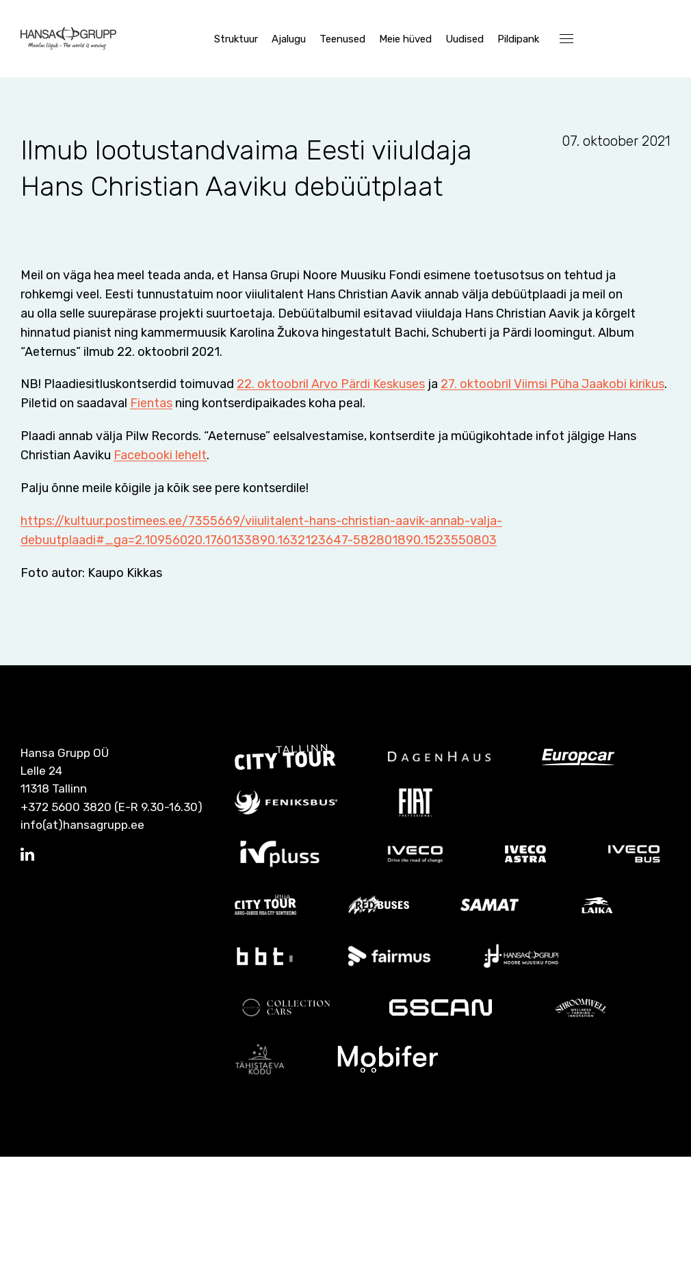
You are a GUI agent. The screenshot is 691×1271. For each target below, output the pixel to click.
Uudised (464, 39)
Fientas (307, 518)
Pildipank (518, 39)
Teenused (342, 39)
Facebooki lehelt (160, 570)
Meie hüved (405, 39)
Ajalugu (289, 39)
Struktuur (236, 39)
